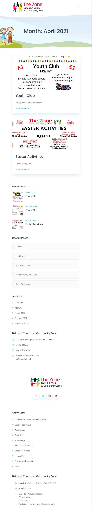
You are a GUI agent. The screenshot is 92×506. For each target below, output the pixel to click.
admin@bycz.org (21, 350)
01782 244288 (20, 345)
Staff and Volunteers (24, 446)
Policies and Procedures (25, 461)
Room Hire (19, 435)
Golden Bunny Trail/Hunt (26, 275)
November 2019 (21, 323)
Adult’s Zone (20, 430)
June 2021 (19, 303)
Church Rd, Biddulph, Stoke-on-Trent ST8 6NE (33, 339)
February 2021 (21, 318)
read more (22, 108)
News (17, 466)
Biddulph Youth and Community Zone (30, 420)
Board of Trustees (22, 451)
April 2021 (19, 308)
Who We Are (20, 440)
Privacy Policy (20, 456)
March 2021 (20, 313)
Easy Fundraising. (23, 284)
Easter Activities (29, 157)
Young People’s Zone (23, 425)
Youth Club (25, 96)
